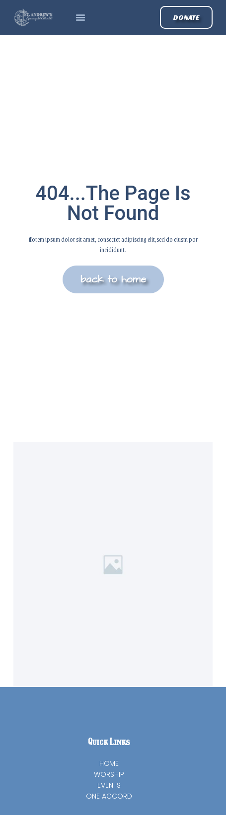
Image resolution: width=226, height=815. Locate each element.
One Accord (109, 796)
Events (108, 785)
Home (109, 763)
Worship (109, 774)
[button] (80, 17)
